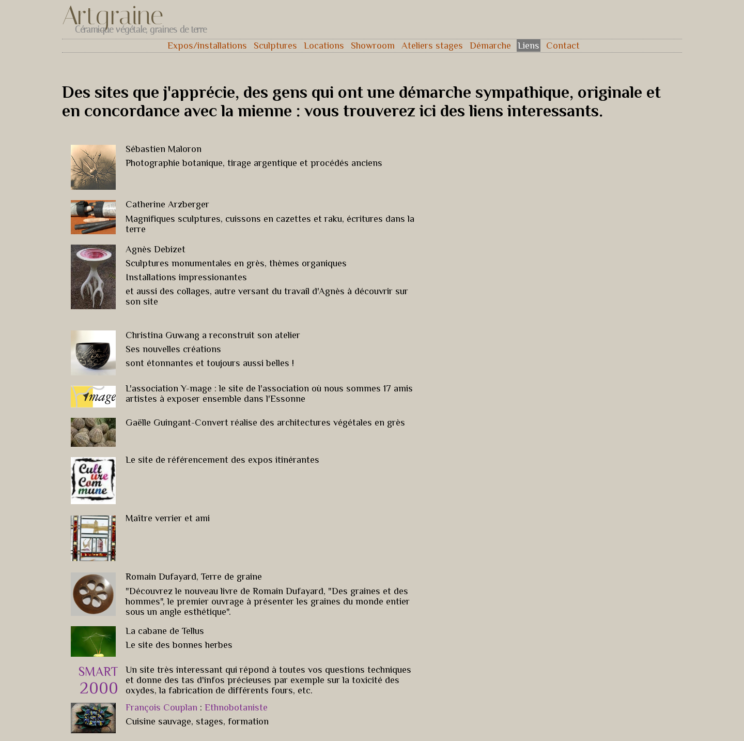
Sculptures (275, 45)
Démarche (490, 45)
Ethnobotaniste (235, 707)
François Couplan (163, 707)
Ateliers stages (432, 45)
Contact (563, 45)
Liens (528, 45)
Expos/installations (207, 45)
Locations (324, 45)
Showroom (373, 45)
